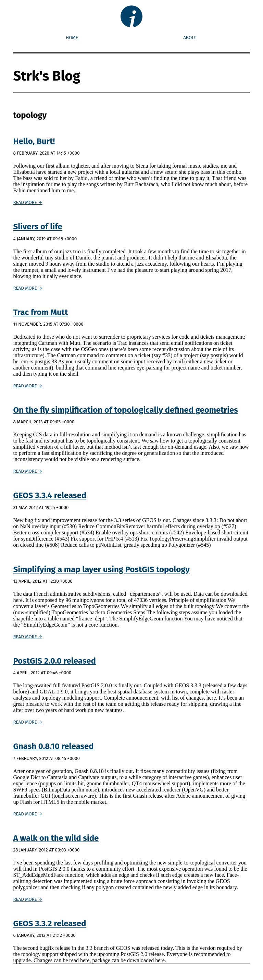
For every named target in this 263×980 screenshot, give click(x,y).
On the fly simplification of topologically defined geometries (125, 410)
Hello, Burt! (34, 141)
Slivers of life (37, 226)
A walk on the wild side (56, 838)
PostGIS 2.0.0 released (54, 661)
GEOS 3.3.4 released (49, 495)
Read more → (27, 202)
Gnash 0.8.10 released (53, 746)
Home (72, 38)
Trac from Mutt (40, 312)
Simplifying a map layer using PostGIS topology (101, 569)
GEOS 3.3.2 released (49, 923)
